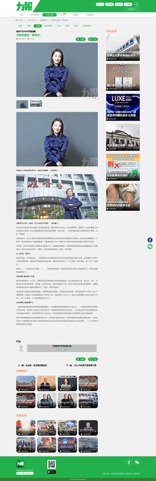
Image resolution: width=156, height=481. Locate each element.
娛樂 (76, 26)
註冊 (58, 349)
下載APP (131, 9)
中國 (38, 26)
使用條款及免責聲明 (117, 473)
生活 (63, 14)
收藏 (82, 39)
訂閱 (120, 4)
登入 (101, 4)
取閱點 (76, 15)
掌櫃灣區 (87, 26)
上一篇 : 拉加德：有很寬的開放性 (32, 365)
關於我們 (106, 473)
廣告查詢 (137, 473)
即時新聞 (34, 15)
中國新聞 (43, 20)
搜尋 (110, 4)
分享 (94, 39)
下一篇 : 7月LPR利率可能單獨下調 (81, 365)
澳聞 (20, 26)
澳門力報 (19, 20)
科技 (59, 26)
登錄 (65, 349)
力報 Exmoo (26, 473)
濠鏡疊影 (48, 26)
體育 (67, 26)
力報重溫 (89, 15)
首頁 (22, 15)
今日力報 (49, 15)
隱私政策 (129, 473)
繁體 (129, 4)
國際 (29, 26)
